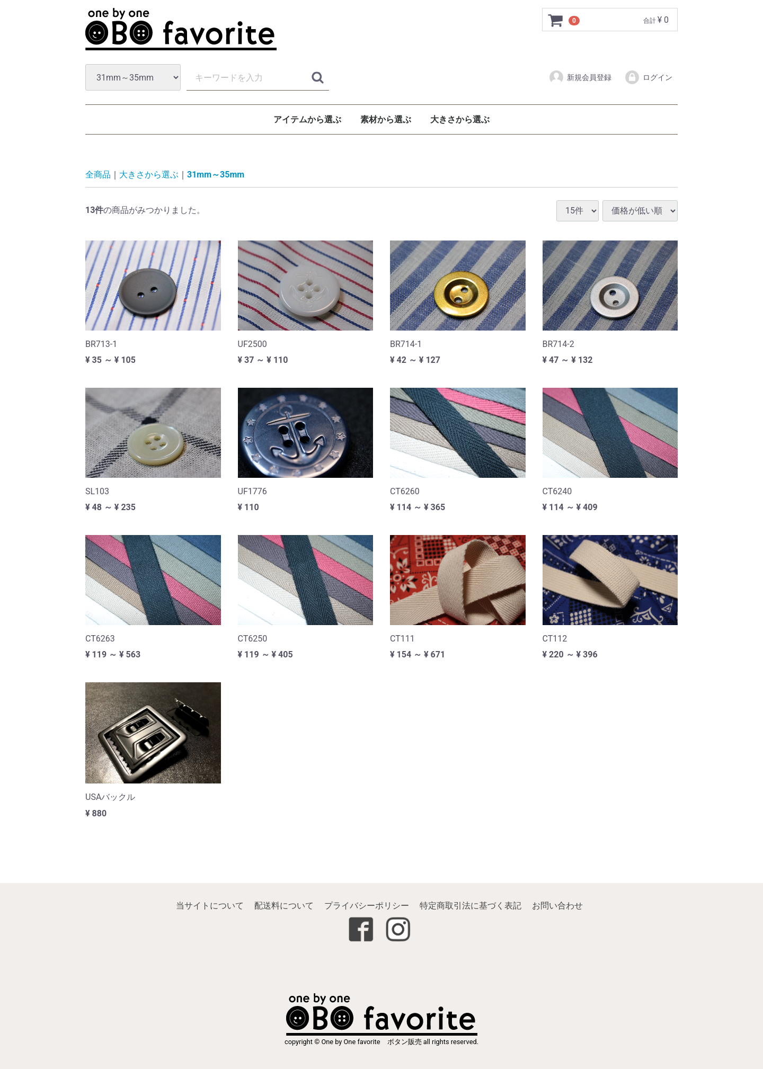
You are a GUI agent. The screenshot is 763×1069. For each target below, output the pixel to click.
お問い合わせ (557, 906)
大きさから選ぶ (460, 119)
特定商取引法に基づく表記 (470, 906)
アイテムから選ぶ (307, 119)
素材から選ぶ (385, 119)
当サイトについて (210, 906)
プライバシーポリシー (366, 906)
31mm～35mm (215, 175)
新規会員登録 (579, 77)
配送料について (284, 906)
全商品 (98, 175)
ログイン (648, 77)
